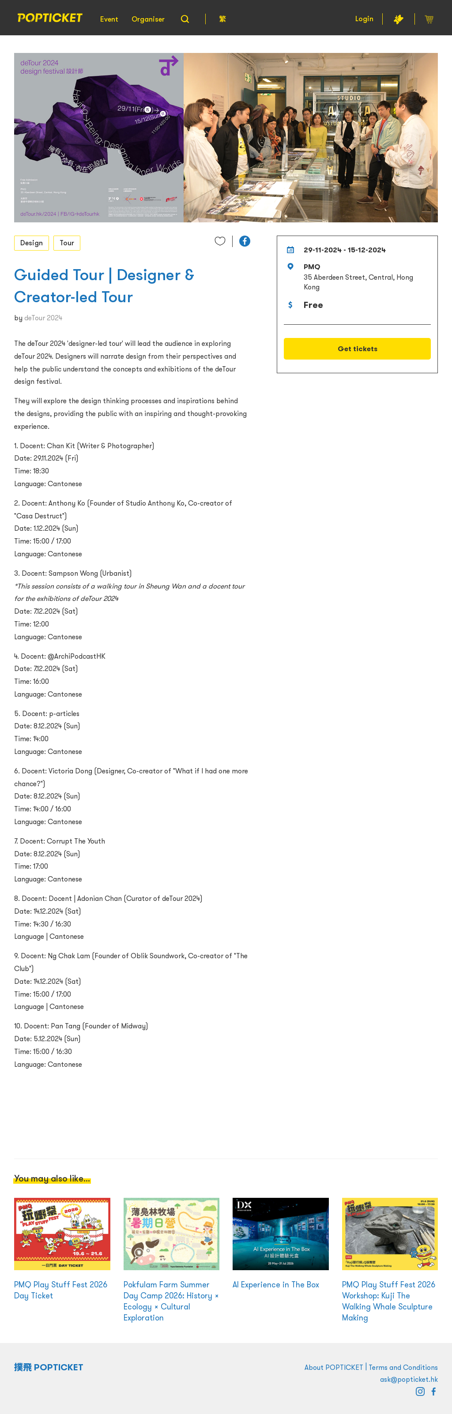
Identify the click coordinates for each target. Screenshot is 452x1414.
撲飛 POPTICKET (48, 1367)
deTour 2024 (43, 317)
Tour (67, 242)
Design (31, 242)
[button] (244, 241)
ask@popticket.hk (409, 1379)
